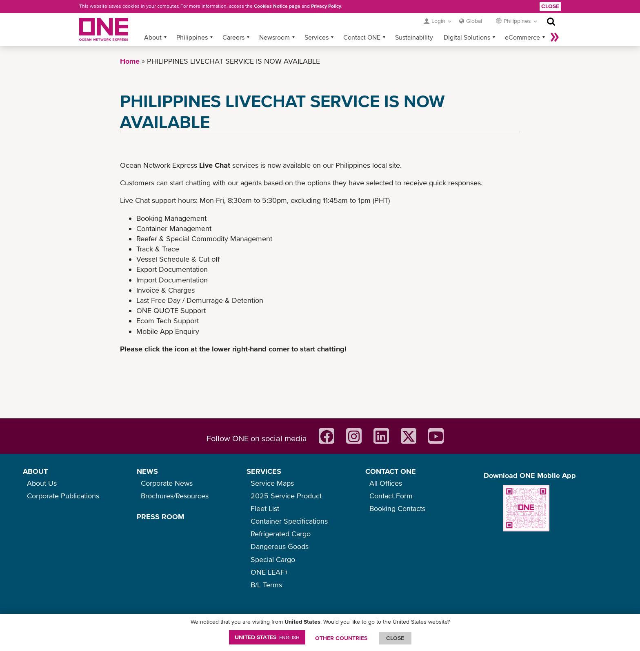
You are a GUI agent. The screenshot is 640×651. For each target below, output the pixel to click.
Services (316, 37)
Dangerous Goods (280, 546)
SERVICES (264, 471)
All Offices (385, 483)
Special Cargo (273, 559)
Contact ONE (361, 37)
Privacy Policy (326, 6)
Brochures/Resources (175, 495)
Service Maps (272, 483)
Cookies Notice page (277, 6)
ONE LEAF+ (269, 572)
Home (130, 61)
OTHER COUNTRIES (341, 638)
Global (474, 21)
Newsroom (274, 37)
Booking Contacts (397, 508)
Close (550, 6)
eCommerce (522, 37)
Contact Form (391, 495)
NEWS (147, 471)
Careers (233, 37)
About (153, 37)
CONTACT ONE (390, 471)
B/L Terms (266, 584)
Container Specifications (289, 521)
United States (267, 637)
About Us (42, 483)
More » (555, 37)
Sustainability (414, 37)
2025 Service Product (286, 495)
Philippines (192, 37)
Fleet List (265, 508)
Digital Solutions (467, 37)
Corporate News (167, 483)
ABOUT (35, 471)
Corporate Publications (63, 495)
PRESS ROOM (160, 516)
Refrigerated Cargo (281, 533)
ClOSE (395, 638)
